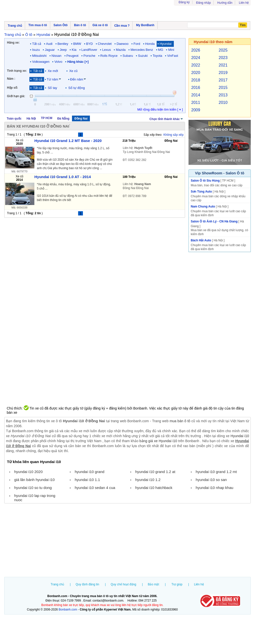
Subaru (128, 56)
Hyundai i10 (240, 436)
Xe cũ (73, 71)
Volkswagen (40, 62)
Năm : (11, 78)
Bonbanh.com (68, 609)
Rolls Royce (109, 56)
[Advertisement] (127, 541)
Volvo (58, 62)
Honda (150, 44)
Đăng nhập (203, 2)
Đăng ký (184, 2)
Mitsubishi (39, 56)
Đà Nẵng (63, 118)
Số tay (52, 88)
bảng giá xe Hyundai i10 (158, 441)
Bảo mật (153, 584)
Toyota (157, 56)
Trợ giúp (177, 584)
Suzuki (143, 56)
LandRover (89, 50)
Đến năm (76, 79)
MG (160, 50)
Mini (171, 50)
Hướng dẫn (225, 2)
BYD (89, 44)
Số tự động (76, 88)
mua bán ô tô (180, 421)
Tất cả (36, 44)
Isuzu (36, 50)
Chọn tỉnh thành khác (166, 118)
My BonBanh (145, 25)
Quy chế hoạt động (123, 584)
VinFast (172, 56)
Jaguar (50, 50)
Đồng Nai (80, 118)
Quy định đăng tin (87, 584)
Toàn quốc (14, 118)
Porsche (89, 56)
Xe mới (53, 71)
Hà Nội (31, 118)
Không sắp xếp (173, 135)
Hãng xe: (13, 42)
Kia (74, 50)
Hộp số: (12, 87)
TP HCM (46, 118)
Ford (136, 44)
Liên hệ (244, 2)
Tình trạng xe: (17, 70)
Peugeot (72, 56)
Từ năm (52, 79)
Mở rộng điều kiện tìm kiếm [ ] (160, 109)
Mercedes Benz (141, 50)
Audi (49, 44)
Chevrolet (105, 44)
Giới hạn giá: (16, 96)
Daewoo (122, 44)
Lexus (106, 50)
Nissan (57, 56)
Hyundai (166, 44)
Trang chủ (57, 584)
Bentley (63, 44)
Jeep (63, 50)
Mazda (121, 50)
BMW (77, 44)
